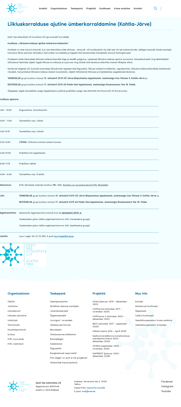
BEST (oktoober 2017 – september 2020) (110, 325)
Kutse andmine (122, 8)
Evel (17, 8)
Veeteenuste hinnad (60, 325)
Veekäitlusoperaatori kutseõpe (150, 325)
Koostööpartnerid (17, 329)
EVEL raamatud (15, 343)
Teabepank (77, 8)
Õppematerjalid (58, 315)
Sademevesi (56, 343)
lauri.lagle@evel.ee (64, 236)
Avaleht (43, 8)
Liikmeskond (14, 311)
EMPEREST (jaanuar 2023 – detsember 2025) (106, 354)
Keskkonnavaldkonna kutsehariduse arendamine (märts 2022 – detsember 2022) (111, 339)
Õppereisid (140, 311)
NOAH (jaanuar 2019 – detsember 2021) (110, 303)
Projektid (91, 8)
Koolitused (104, 8)
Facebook (167, 381)
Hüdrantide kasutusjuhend (63, 362)
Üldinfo (11, 301)
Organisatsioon (59, 8)
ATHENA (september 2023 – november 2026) (107, 347)
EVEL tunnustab (16, 339)
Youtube (166, 391)
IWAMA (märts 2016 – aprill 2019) (109, 331)
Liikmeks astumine (17, 315)
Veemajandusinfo (59, 301)
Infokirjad (12, 320)
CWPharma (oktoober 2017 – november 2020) (107, 310)
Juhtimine (13, 306)
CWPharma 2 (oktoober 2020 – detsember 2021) (109, 317)
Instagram (167, 386)
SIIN (67, 219)
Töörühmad (13, 325)
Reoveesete (55, 329)
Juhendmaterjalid (59, 311)
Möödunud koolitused (146, 306)
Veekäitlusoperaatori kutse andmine (153, 320)
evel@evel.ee (88, 391)
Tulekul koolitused (144, 315)
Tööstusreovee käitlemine (63, 334)
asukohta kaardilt (96, 387)
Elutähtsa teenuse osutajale (64, 306)
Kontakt (138, 8)
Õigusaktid (55, 348)
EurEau (11, 334)
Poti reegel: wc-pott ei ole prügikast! (68, 357)
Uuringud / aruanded (61, 320)
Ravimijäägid (56, 339)
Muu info (141, 293)
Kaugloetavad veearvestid (63, 353)
